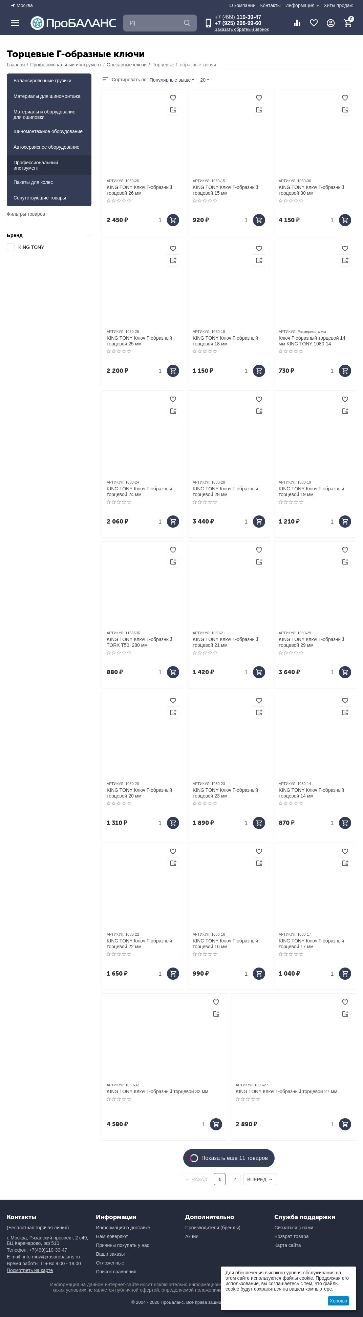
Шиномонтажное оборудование (48, 131)
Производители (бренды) (212, 1227)
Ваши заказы (110, 1254)
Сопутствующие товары (40, 197)
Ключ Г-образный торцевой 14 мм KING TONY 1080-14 (312, 340)
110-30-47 (238, 17)
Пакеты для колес (33, 182)
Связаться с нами (293, 1227)
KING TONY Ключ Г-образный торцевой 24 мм (139, 491)
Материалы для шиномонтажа (47, 96)
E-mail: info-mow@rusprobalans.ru (43, 1256)
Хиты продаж (338, 5)
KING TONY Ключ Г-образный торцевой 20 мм (139, 793)
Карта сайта (287, 1245)
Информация (300, 5)
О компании (242, 5)
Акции (191, 1236)
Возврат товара (291, 1236)
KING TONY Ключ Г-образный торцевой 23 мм (225, 793)
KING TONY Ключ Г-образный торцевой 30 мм (311, 190)
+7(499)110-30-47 (48, 1250)
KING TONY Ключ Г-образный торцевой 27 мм (286, 1091)
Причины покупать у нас (122, 1245)
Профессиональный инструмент (36, 165)
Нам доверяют (112, 1236)
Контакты (270, 5)
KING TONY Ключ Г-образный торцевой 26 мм (139, 190)
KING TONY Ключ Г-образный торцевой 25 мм (139, 340)
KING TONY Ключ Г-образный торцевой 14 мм (311, 793)
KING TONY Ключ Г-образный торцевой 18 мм (225, 340)
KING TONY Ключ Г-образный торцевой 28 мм (225, 491)
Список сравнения (116, 1271)
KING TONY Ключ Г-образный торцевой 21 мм (225, 642)
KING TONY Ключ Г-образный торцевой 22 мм (139, 943)
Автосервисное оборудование (47, 147)
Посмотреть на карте (30, 1270)
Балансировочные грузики (42, 80)
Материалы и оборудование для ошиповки (45, 114)
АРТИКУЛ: (115, 181)
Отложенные (110, 1263)
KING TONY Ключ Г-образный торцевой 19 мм (311, 491)
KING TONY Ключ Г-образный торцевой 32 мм (157, 1091)
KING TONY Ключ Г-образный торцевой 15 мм (225, 190)
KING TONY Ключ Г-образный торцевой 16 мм (225, 943)
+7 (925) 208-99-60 (238, 23)
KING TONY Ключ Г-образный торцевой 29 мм (311, 642)
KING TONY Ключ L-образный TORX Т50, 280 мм (139, 642)
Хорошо (338, 1300)
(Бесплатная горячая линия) (38, 1227)
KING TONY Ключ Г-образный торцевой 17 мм (311, 943)
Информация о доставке (123, 1227)
